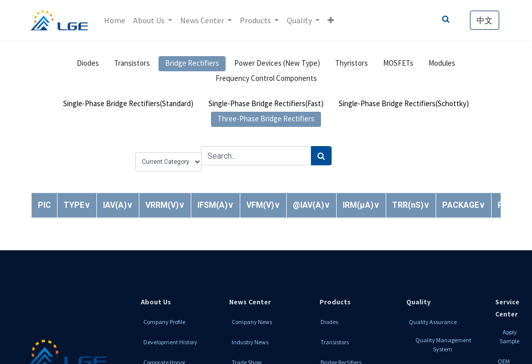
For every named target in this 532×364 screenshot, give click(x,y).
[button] (331, 20)
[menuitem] (115, 20)
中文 (484, 20)
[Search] (321, 155)
